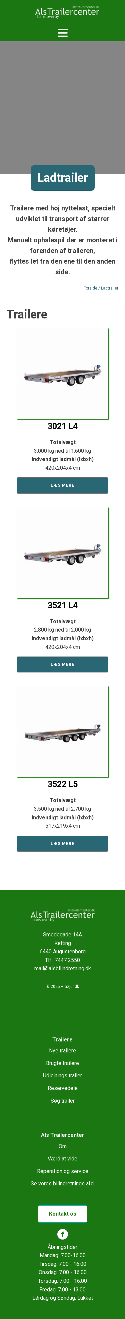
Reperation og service (62, 1171)
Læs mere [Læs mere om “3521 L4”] (62, 664)
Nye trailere (62, 1050)
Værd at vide (62, 1158)
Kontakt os (62, 1214)
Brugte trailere (62, 1063)
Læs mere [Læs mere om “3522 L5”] (62, 843)
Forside (90, 288)
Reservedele (63, 1088)
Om (63, 1146)
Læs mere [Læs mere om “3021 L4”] (62, 485)
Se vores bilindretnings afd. (63, 1183)
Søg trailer (63, 1101)
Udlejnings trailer (62, 1075)
